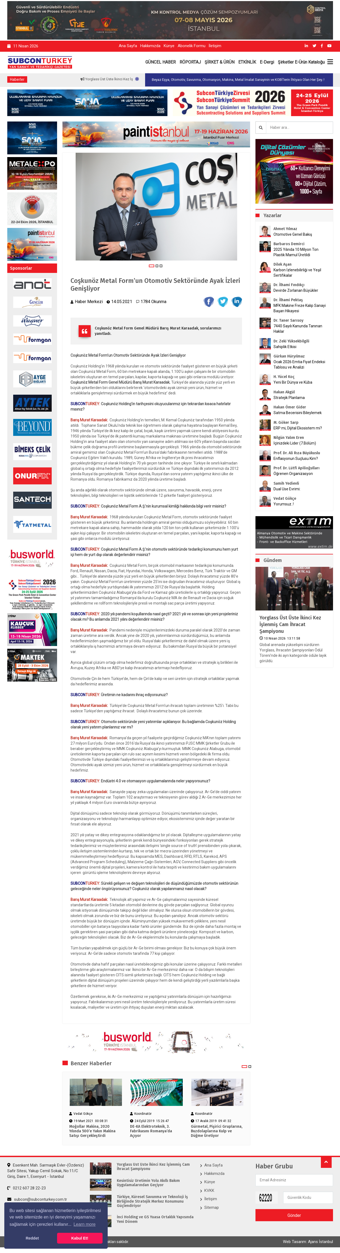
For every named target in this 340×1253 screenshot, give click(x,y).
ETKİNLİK (247, 62)
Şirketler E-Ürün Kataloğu (301, 62)
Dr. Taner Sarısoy (288, 320)
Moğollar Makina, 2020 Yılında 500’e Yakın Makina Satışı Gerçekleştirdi (92, 1131)
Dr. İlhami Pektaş (288, 300)
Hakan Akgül (284, 392)
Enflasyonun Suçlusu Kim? (296, 458)
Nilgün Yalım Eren (289, 437)
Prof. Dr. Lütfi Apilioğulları (297, 468)
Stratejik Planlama (289, 397)
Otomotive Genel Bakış (293, 234)
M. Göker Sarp (286, 422)
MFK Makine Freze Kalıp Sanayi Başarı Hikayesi (300, 308)
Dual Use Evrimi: (287, 489)
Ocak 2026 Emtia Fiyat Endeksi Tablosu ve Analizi (299, 364)
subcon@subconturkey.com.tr (37, 1199)
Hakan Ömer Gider (290, 407)
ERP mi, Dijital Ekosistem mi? (298, 428)
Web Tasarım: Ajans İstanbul (308, 1241)
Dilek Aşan (283, 264)
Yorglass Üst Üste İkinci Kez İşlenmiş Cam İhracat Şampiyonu (290, 624)
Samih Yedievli (286, 483)
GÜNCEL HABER (160, 62)
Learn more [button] (84, 1224)
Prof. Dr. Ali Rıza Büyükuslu (297, 453)
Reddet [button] (32, 1238)
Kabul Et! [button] (79, 1238)
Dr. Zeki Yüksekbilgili (291, 341)
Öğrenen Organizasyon (293, 473)
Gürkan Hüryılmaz (289, 356)
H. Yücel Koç (284, 376)
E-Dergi (267, 62)
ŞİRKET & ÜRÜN (219, 62)
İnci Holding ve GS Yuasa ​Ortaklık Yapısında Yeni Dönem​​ (155, 1219)
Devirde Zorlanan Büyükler (296, 290)
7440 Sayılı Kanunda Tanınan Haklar (298, 329)
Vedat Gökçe (285, 498)
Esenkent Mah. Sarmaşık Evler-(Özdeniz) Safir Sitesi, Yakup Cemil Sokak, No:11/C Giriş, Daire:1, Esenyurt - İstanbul (45, 1171)
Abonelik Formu (191, 45)
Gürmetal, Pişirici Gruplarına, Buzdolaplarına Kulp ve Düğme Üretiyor (216, 1131)
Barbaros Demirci (289, 244)
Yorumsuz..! (284, 504)
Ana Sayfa (128, 45)
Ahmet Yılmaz (285, 229)
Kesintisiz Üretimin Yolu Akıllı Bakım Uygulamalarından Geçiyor (148, 1183)
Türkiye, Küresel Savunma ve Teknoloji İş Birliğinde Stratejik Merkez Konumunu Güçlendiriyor (152, 1201)
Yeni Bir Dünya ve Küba (293, 382)
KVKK (209, 1190)
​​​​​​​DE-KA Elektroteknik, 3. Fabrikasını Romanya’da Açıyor (151, 1131)
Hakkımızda (150, 45)
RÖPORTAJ (190, 62)
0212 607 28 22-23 (26, 1188)
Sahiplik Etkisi (285, 347)
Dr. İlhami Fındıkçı (289, 285)
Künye (169, 45)
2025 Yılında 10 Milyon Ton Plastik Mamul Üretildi (296, 252)
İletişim (215, 45)
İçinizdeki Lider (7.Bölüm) (295, 443)
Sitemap (211, 1207)
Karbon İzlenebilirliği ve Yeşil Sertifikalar (297, 272)
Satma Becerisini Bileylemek (298, 413)
